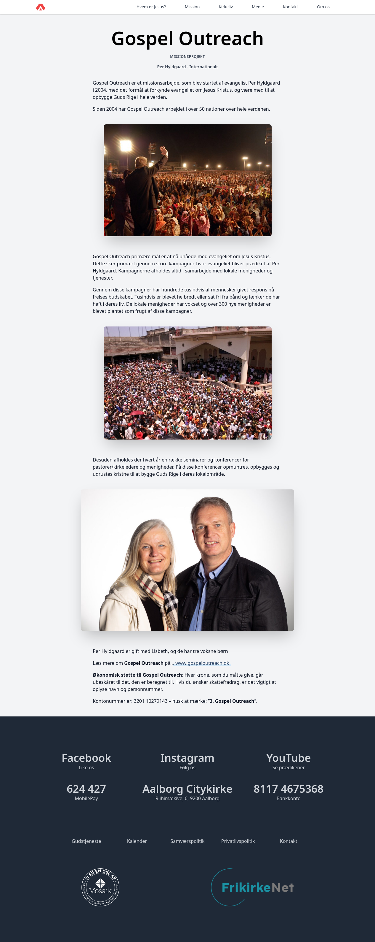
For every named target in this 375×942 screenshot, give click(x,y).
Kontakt (290, 6)
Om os (323, 6)
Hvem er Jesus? (151, 6)
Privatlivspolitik (238, 841)
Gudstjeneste (86, 841)
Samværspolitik (187, 841)
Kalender (137, 841)
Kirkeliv (226, 6)
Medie (258, 6)
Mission (192, 6)
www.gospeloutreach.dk (202, 663)
